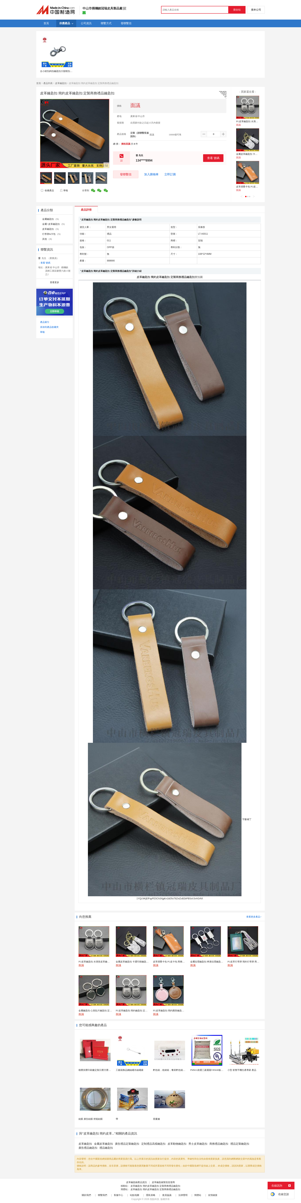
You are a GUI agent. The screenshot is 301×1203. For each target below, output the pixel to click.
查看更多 (54, 282)
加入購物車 (151, 174)
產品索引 (44, 322)
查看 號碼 (213, 158)
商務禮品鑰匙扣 (218, 1143)
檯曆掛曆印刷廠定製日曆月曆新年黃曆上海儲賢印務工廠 (107, 1070)
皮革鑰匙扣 (61, 83)
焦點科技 (154, 1199)
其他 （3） (47, 239)
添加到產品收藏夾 (49, 327)
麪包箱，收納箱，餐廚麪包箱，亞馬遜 (172, 1070)
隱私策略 (150, 1195)
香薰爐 (156, 1119)
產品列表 (48, 83)
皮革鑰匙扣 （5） (51, 229)
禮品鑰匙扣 (106, 1147)
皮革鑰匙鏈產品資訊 (136, 1182)
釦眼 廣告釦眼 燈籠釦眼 (91, 1119)
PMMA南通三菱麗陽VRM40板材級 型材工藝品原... (216, 1070)
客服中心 (118, 1195)
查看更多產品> (253, 916)
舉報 (64, 190)
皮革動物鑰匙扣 (177, 1143)
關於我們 (86, 1195)
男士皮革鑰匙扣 (198, 1143)
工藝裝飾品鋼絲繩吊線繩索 (129, 1070)
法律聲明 (183, 1195)
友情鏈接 (212, 1195)
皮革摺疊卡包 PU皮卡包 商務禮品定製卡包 (257, 186)
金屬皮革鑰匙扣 (103, 1143)
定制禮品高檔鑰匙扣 (153, 1143)
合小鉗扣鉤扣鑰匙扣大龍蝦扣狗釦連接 (59, 71)
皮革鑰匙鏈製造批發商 (163, 1182)
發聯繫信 (125, 174)
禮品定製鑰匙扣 (239, 1143)
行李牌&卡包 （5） (52, 234)
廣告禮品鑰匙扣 (88, 1147)
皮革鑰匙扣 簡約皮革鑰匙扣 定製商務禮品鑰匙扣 (155, 1186)
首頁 (38, 83)
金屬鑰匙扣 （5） (51, 219)
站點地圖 (134, 1195)
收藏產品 (47, 190)
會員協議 (166, 1195)
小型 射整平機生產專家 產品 (241, 1070)
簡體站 (197, 1195)
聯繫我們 (102, 1195)
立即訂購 (170, 174)
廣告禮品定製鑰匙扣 (127, 1143)
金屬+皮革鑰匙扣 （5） (54, 224)
